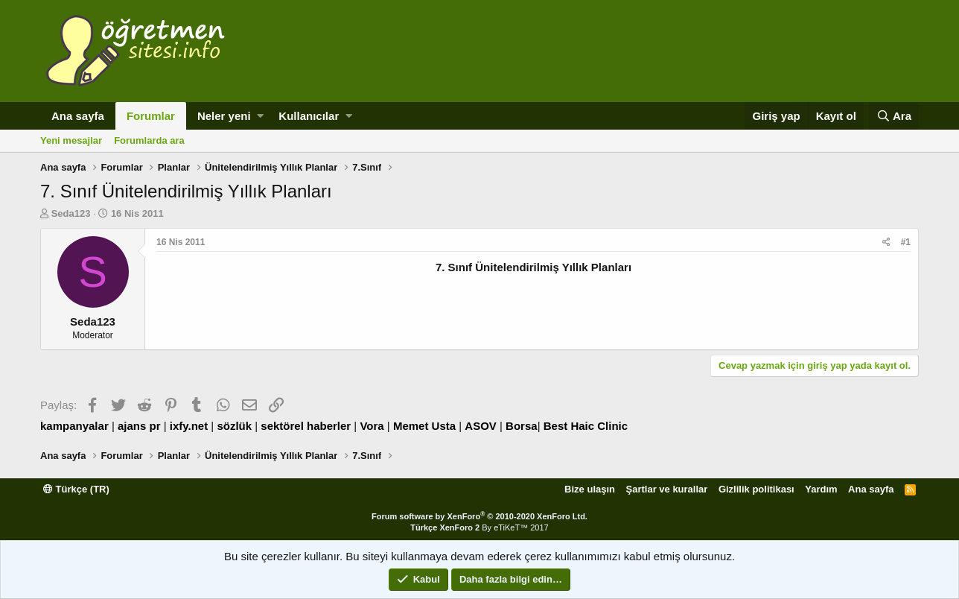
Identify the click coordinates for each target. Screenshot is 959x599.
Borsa (522, 425)
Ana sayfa (77, 116)
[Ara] (894, 116)
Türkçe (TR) (76, 489)
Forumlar (151, 116)
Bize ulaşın (589, 489)
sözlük (234, 425)
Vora (371, 425)
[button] (260, 116)
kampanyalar (74, 425)
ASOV (481, 425)
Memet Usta (424, 425)
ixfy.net (189, 425)
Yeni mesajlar (71, 140)
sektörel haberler (306, 425)
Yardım (821, 489)
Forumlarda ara (149, 140)
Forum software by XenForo (479, 516)
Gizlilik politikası (756, 489)
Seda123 (71, 213)
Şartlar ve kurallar (667, 489)
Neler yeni (224, 116)
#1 (906, 242)
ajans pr (139, 425)
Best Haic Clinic (586, 425)
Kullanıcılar (308, 116)
